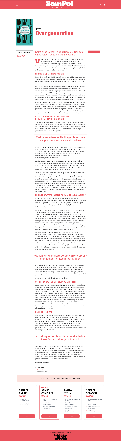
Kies (27, 416)
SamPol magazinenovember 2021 (21, 56)
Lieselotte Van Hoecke (23, 52)
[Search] (101, 4)
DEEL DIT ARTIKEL (94, 52)
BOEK (38, 29)
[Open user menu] (104, 4)
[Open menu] (17, 4)
